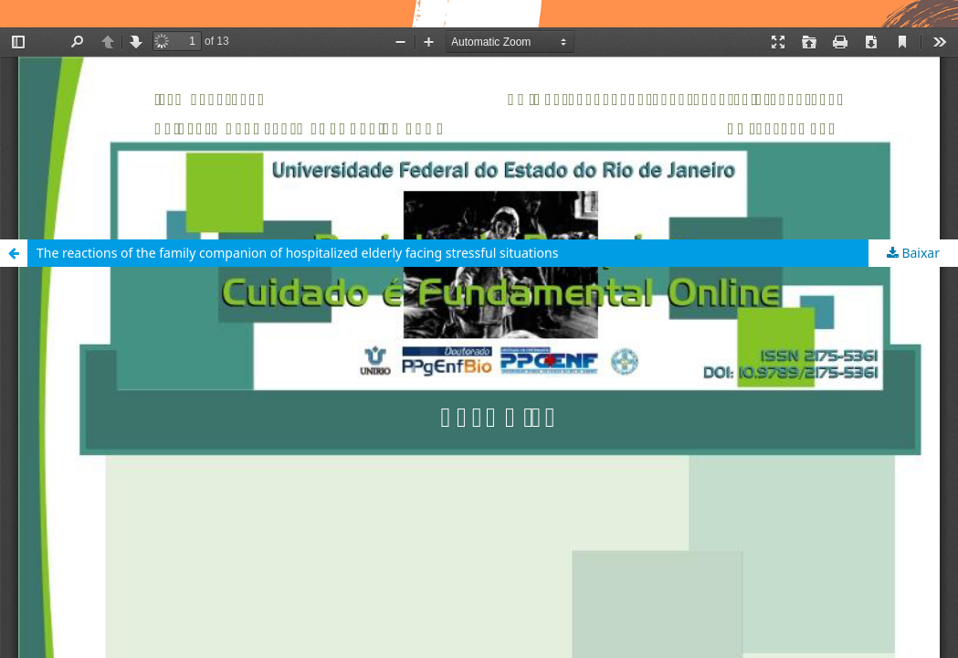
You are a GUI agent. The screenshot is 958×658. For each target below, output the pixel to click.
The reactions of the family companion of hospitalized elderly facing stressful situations (297, 252)
